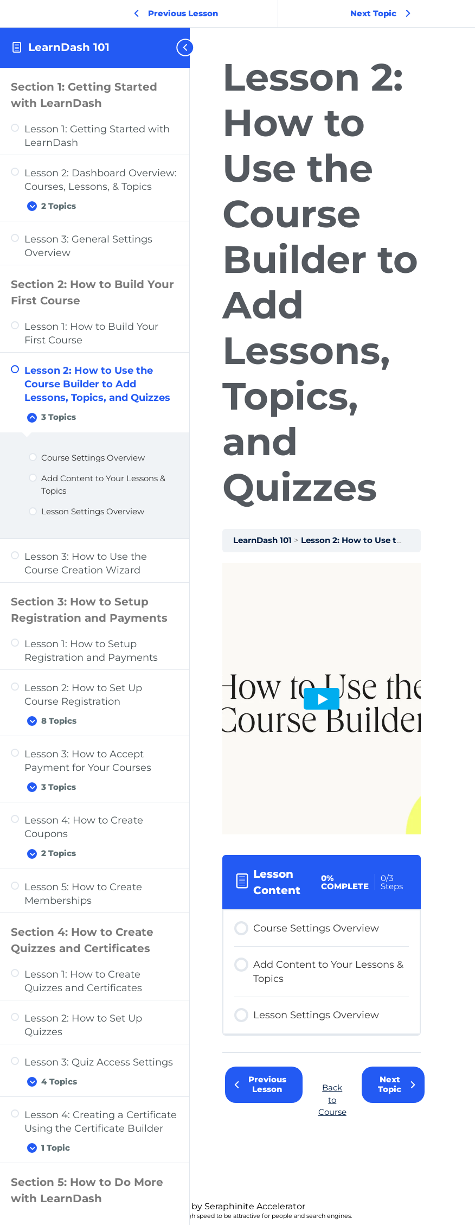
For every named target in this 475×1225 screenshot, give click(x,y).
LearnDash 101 (69, 47)
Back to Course (332, 1099)
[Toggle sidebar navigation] (181, 47)
